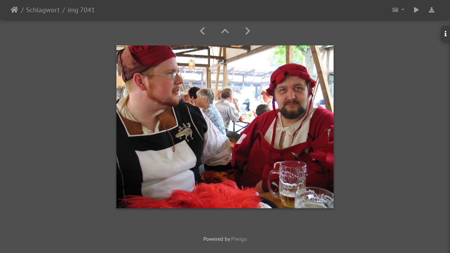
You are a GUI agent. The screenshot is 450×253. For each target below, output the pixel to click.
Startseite (14, 10)
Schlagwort (43, 9)
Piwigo (239, 238)
